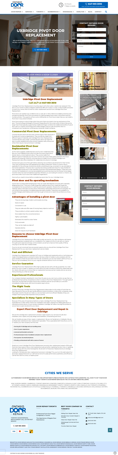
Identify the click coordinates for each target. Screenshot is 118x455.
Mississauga (68, 11)
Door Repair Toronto (46, 406)
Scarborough (54, 11)
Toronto (40, 11)
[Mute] (102, 178)
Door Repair (17, 11)
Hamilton (81, 11)
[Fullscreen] (105, 178)
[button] (106, 12)
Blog (90, 12)
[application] (93, 171)
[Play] (82, 178)
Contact (98, 12)
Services (29, 11)
